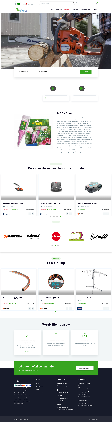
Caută (86, 72)
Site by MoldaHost (93, 419)
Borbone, (22, 391)
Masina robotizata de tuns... (51, 203)
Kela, (26, 399)
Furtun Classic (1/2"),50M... (13, 298)
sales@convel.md (63, 401)
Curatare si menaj (83, 300)
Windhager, (17, 403)
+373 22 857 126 (63, 390)
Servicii (95, 9)
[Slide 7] (60, 67)
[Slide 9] (65, 67)
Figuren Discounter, (23, 393)
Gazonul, (16, 397)
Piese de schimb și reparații (27, 341)
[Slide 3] (49, 67)
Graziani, (21, 397)
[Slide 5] (55, 67)
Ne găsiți (84, 340)
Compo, (16, 393)
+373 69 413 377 (63, 388)
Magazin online (85, 9)
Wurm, (22, 403)
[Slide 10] (67, 67)
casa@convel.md (63, 392)
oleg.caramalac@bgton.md (66, 409)
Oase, (24, 401)
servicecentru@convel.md (87, 405)
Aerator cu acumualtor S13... (13, 203)
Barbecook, (17, 391)
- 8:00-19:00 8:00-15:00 (24, 4)
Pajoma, (28, 401)
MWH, (20, 401)
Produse (58, 9)
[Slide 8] (62, 67)
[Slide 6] (57, 67)
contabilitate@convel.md (87, 388)
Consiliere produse (56, 340)
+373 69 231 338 (85, 386)
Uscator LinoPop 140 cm (86, 298)
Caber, (26, 391)
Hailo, (25, 397)
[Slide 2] (47, 67)
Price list (75, 9)
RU (94, 3)
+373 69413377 (63, 399)
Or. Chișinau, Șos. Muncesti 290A (24, 2)
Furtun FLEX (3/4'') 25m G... (50, 298)
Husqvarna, (22, 399)
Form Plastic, (21, 395)
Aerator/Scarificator (8, 206)
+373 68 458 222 (63, 407)
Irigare (5, 300)
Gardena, (27, 395)
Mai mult (93, 98)
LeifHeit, (16, 401)
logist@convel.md (85, 397)
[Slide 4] (52, 67)
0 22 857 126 (80, 3)
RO (93, 3)
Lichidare (67, 9)
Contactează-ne (85, 368)
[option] (84, 93)
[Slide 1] (44, 67)
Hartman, (16, 399)
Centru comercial (40, 393)
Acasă (51, 9)
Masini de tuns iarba (46, 206)
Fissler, (16, 395)
